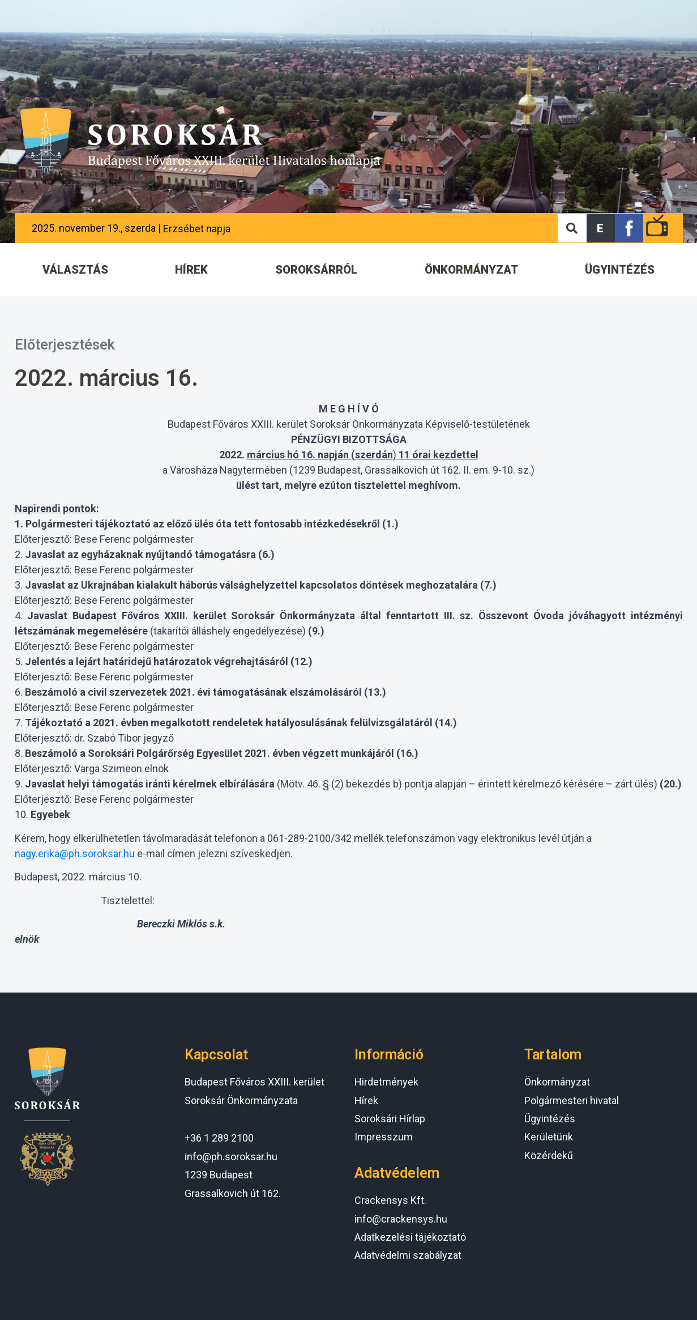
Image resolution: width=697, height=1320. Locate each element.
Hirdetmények (386, 1082)
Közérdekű (548, 1155)
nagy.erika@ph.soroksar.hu (75, 853)
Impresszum (383, 1137)
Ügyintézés (549, 1119)
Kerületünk (548, 1137)
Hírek (366, 1100)
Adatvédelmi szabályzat (407, 1255)
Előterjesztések (65, 345)
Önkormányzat (557, 1082)
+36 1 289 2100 (219, 1138)
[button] (601, 228)
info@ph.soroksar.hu (231, 1157)
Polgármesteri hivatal (571, 1100)
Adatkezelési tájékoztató (410, 1237)
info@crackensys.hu (400, 1219)
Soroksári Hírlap (389, 1119)
